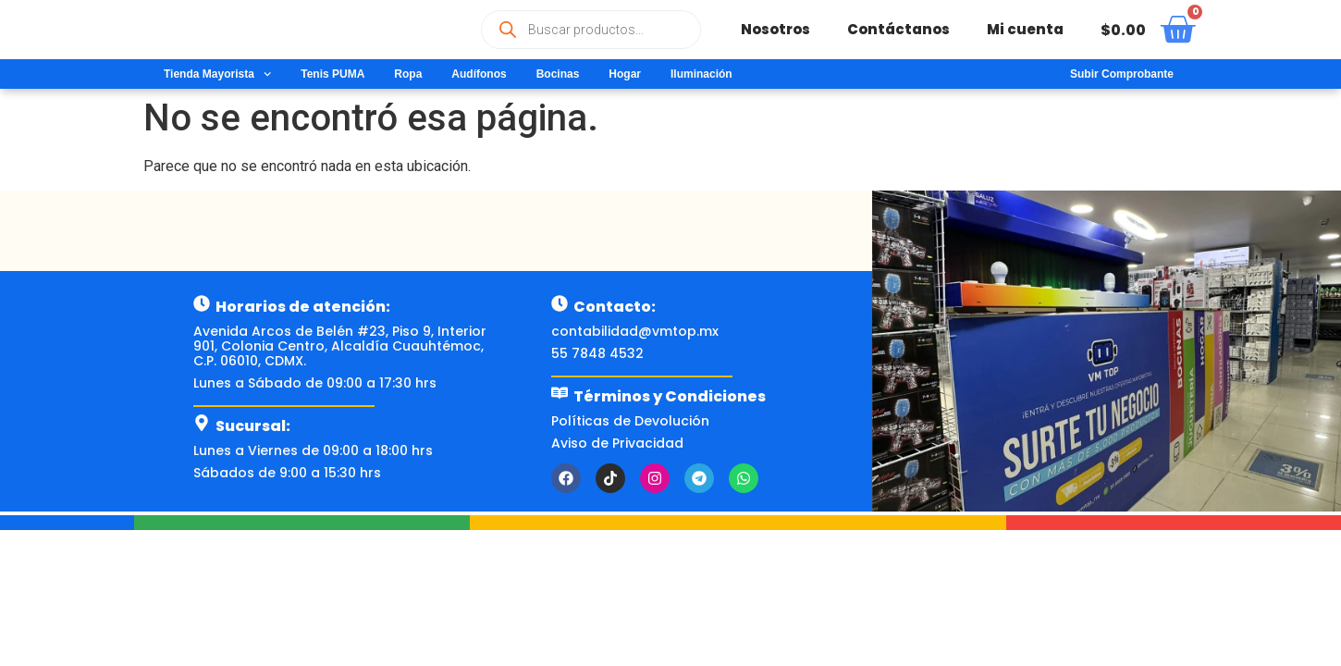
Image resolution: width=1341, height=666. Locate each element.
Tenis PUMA (332, 74)
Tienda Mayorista (217, 74)
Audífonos (478, 74)
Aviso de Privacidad (617, 443)
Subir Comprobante (1122, 74)
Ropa (408, 74)
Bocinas (558, 74)
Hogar (625, 74)
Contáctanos (898, 29)
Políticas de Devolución (630, 421)
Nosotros (775, 29)
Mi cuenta (1025, 29)
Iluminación (701, 74)
